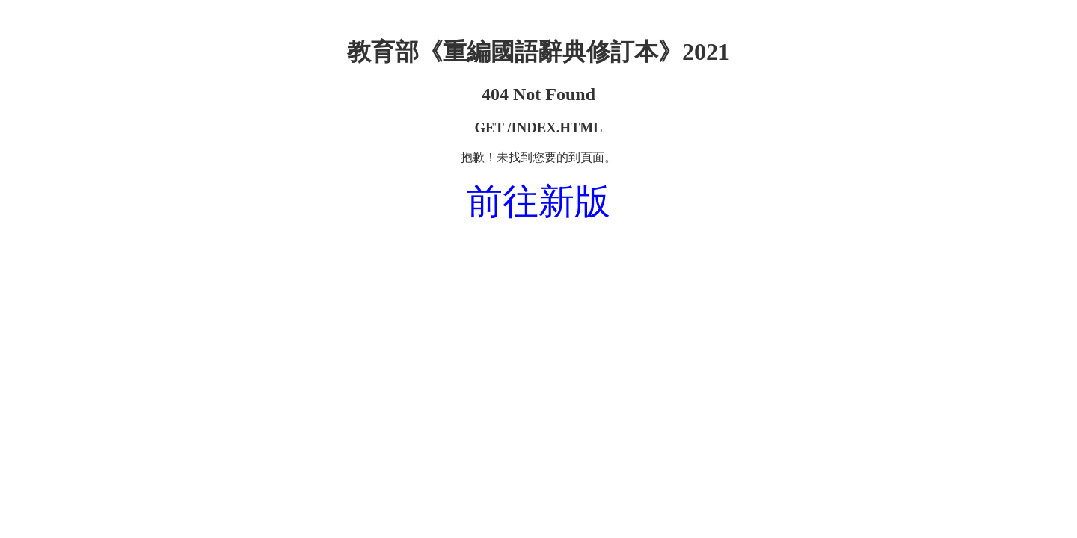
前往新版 (538, 201)
